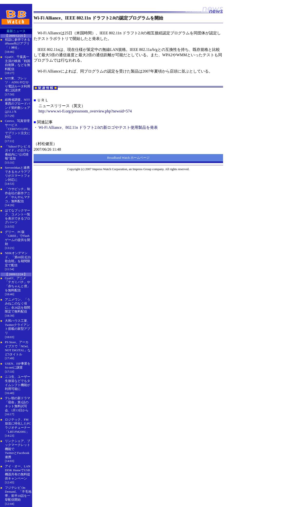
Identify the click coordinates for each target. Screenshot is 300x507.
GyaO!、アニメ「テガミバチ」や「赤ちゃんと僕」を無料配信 (17, 284)
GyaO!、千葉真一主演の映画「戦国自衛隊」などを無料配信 (17, 63)
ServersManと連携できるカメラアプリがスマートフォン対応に (17, 174)
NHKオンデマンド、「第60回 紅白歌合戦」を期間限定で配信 (18, 259)
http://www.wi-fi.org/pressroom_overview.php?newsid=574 (85, 111)
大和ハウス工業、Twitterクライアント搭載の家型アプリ (17, 327)
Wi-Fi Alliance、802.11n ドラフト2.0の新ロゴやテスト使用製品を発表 (98, 127)
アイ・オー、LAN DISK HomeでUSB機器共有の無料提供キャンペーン (17, 472)
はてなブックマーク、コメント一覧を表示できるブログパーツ (17, 216)
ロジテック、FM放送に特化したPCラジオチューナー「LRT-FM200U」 (18, 425)
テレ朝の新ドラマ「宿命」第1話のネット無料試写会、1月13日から (17, 404)
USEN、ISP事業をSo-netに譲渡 (17, 365)
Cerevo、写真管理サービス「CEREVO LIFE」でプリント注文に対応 (18, 129)
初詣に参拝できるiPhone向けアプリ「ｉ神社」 (17, 43)
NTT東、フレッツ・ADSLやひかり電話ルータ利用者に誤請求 (17, 84)
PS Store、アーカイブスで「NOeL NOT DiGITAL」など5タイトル (18, 348)
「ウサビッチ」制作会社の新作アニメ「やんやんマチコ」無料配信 (17, 195)
